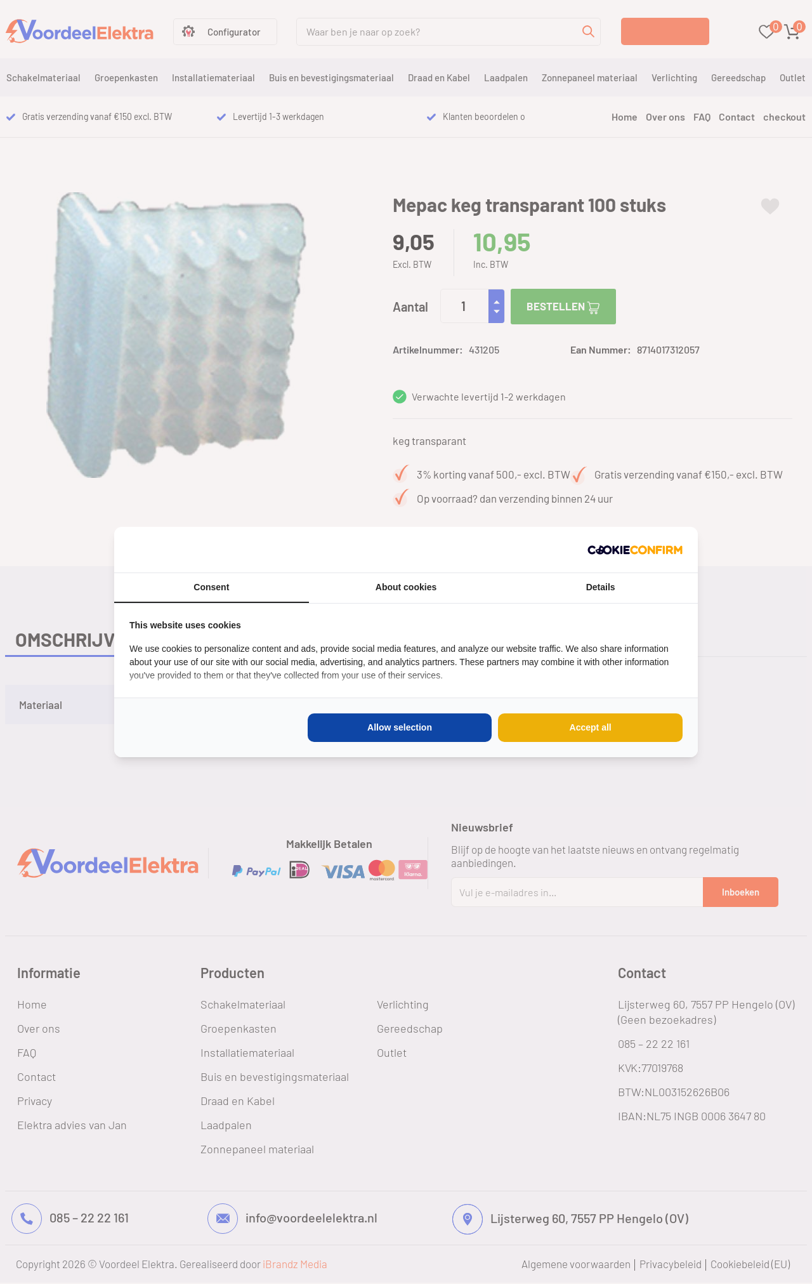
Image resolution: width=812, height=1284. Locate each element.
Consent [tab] (211, 587)
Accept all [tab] (591, 727)
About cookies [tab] (406, 587)
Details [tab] (600, 587)
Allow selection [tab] (399, 727)
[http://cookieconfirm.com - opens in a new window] (635, 549)
